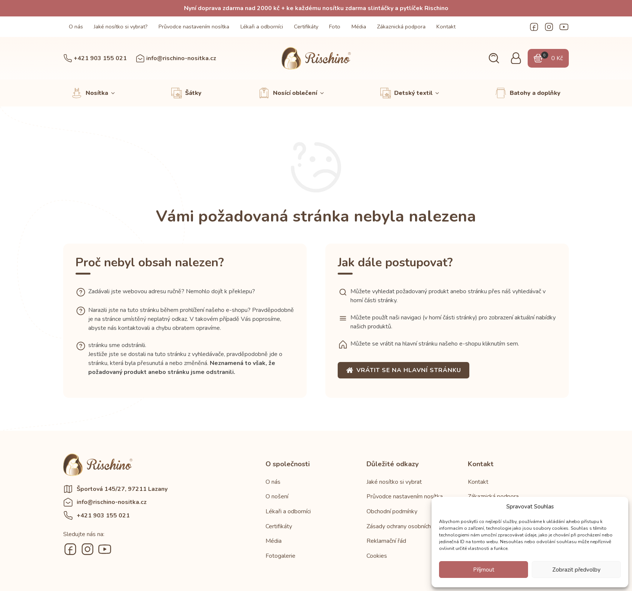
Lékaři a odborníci (261, 26)
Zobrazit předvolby (576, 569)
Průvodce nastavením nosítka (194, 26)
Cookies (376, 556)
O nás (76, 26)
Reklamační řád (386, 541)
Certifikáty (306, 26)
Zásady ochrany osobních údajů (406, 526)
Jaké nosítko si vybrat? (121, 26)
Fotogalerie (280, 556)
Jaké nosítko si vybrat (394, 482)
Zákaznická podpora (401, 26)
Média (359, 26)
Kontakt (445, 26)
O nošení (277, 496)
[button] (493, 58)
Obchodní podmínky (391, 511)
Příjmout (483, 569)
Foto (334, 26)
